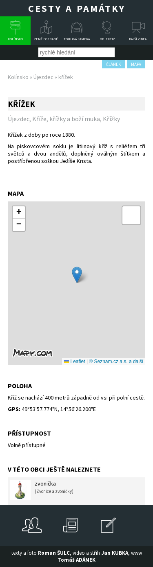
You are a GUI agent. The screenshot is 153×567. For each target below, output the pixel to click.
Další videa (137, 39)
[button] (77, 275)
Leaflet (74, 361)
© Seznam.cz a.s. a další (116, 361)
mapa (136, 64)
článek (113, 64)
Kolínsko (15, 39)
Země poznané (46, 39)
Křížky (111, 119)
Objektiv (107, 39)
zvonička (41, 490)
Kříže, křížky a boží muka (66, 119)
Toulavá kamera (77, 39)
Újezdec (43, 77)
